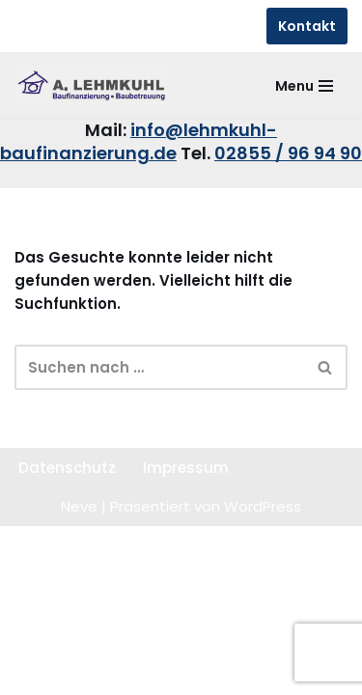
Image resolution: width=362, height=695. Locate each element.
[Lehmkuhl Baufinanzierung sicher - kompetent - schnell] (91, 85)
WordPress (262, 506)
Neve (79, 506)
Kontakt (307, 26)
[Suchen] (159, 367)
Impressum (186, 468)
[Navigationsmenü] (304, 86)
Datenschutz (67, 468)
